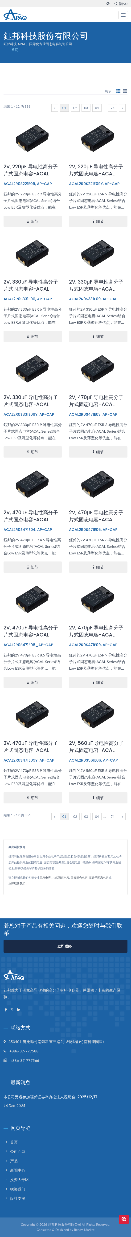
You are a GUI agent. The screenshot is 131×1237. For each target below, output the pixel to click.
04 (97, 108)
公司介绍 (17, 1151)
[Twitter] (12, 1009)
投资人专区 (19, 1179)
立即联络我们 (16, 883)
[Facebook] (6, 1009)
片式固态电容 (60, 877)
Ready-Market (84, 1230)
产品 (14, 1160)
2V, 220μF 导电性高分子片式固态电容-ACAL (31, 170)
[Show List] (124, 91)
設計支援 (17, 1198)
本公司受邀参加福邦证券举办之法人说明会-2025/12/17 (50, 1097)
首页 (14, 50)
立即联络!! (65, 946)
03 (86, 108)
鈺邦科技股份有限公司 (64, 1224)
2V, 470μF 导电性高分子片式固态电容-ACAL (96, 401)
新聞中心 (17, 1170)
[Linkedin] (18, 1009)
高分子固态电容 (99, 877)
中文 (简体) (119, 4)
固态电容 (45, 877)
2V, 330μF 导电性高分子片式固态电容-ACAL (31, 285)
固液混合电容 (79, 877)
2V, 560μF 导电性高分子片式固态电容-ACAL (96, 747)
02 (75, 108)
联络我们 (17, 1189)
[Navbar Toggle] (123, 15)
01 (64, 108)
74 (113, 108)
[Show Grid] (118, 91)
